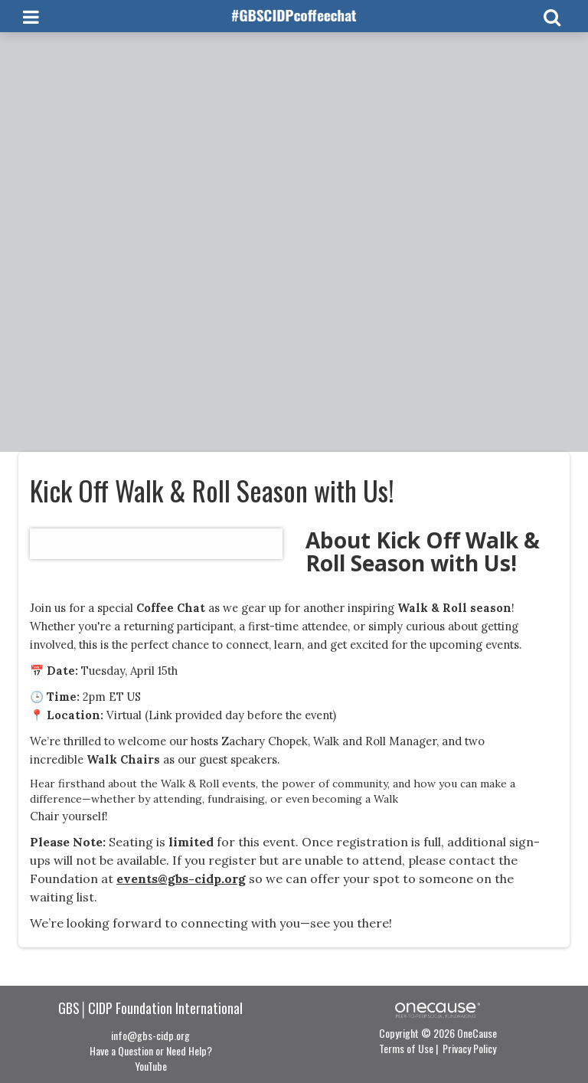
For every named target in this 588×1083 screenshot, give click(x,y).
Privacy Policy (469, 1048)
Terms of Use (406, 1048)
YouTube (151, 1066)
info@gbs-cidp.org (150, 1035)
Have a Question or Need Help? (151, 1050)
